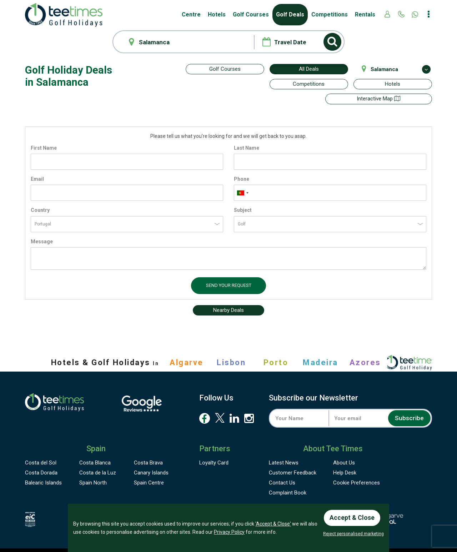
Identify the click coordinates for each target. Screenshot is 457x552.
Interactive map (225, 84)
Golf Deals (290, 14)
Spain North (93, 467)
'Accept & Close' (273, 523)
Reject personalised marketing (353, 533)
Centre (191, 14)
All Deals (309, 69)
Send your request (228, 270)
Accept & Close (352, 517)
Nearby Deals (228, 295)
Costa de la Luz (97, 457)
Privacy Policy (229, 531)
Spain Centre (149, 467)
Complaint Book (287, 477)
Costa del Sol (40, 447)
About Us (344, 447)
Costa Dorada (41, 457)
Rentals (365, 14)
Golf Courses (251, 14)
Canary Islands (151, 457)
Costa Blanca (95, 447)
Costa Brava (148, 447)
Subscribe (408, 403)
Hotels (217, 14)
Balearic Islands (43, 467)
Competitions (329, 14)
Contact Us (282, 467)
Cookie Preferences (356, 467)
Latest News (283, 447)
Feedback (292, 457)
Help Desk (344, 457)
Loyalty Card (213, 447)
